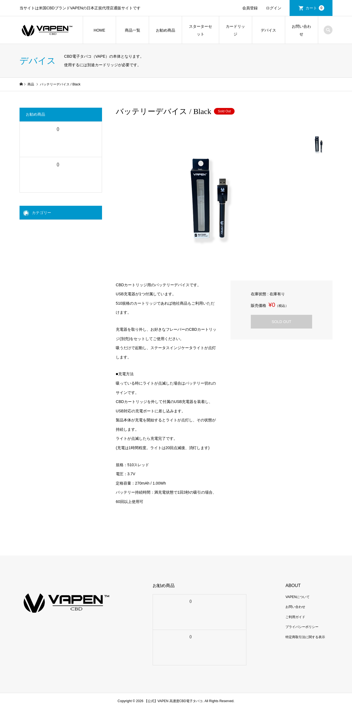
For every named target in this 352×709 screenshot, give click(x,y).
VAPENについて (297, 597)
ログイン (273, 8)
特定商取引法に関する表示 (305, 637)
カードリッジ (235, 30)
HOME (99, 30)
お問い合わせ (301, 30)
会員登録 (250, 8)
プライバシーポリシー (301, 627)
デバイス (268, 30)
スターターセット (200, 30)
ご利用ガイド (295, 617)
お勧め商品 (165, 30)
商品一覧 (132, 30)
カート (315, 8)
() (57, 129)
